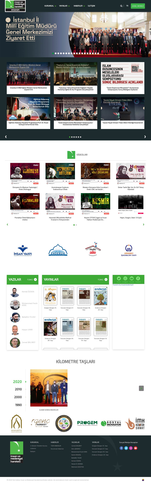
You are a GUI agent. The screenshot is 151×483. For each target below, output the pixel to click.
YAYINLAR (63, 6)
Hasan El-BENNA (77, 464)
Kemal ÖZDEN (28, 291)
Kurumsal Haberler (57, 449)
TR (127, 6)
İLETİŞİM (91, 6)
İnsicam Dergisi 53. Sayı (100, 339)
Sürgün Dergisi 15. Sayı (50, 309)
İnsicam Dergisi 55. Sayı (67, 339)
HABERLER (78, 6)
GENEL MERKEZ (138, 6)
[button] (53, 53)
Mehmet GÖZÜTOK (77, 467)
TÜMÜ (102, 280)
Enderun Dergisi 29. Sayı (100, 309)
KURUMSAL (49, 6)
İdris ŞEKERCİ (75, 449)
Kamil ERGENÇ (76, 455)
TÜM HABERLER (56, 446)
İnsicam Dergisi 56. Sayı (83, 309)
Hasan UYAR (27, 329)
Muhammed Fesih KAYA (29, 304)
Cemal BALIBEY (28, 342)
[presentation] (0, 31)
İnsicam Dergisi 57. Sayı (67, 309)
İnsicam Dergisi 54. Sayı (84, 339)
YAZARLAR (75, 442)
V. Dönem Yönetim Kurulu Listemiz (38, 447)
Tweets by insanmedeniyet (123, 285)
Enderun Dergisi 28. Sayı (50, 339)
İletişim (32, 451)
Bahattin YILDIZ (28, 317)
